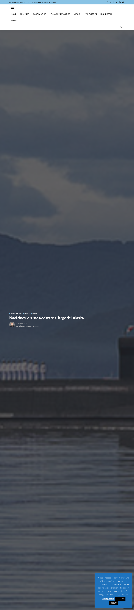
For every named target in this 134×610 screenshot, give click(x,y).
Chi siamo (24, 14)
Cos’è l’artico (39, 14)
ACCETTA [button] (120, 599)
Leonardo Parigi (21, 323)
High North (106, 14)
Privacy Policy (108, 598)
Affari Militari (16, 313)
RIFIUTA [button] (114, 603)
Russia (35, 313)
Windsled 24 (91, 14)
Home (13, 14)
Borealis (15, 20)
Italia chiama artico (60, 14)
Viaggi (77, 14)
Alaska (27, 313)
